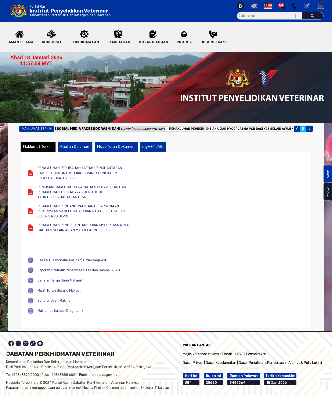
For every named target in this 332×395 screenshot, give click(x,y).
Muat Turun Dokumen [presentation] (115, 146)
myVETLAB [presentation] (152, 146)
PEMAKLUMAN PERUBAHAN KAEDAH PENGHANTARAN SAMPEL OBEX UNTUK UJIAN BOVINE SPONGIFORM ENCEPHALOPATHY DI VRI (79, 173)
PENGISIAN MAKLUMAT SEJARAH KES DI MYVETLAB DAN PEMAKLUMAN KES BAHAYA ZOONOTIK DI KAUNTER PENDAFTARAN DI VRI (81, 192)
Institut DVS (233, 354)
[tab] (38, 147)
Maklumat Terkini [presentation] (37, 146)
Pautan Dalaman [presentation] (74, 146)
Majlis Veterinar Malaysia (202, 354)
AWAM (327, 174)
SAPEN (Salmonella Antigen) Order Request (71, 260)
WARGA (327, 192)
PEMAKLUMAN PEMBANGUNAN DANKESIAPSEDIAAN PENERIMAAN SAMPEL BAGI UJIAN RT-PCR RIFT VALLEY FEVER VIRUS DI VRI (81, 211)
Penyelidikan (256, 354)
